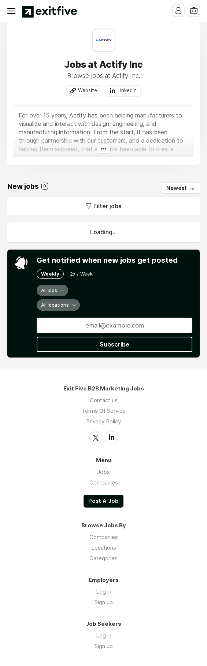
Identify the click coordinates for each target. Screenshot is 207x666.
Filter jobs (107, 206)
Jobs (103, 471)
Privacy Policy (103, 421)
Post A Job (103, 501)
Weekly (50, 274)
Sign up (104, 602)
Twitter (95, 437)
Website (87, 90)
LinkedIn (111, 437)
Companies (103, 482)
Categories (103, 558)
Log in (103, 591)
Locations (103, 547)
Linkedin (127, 90)
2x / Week (81, 274)
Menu (12, 10)
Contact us (104, 400)
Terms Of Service (104, 410)
